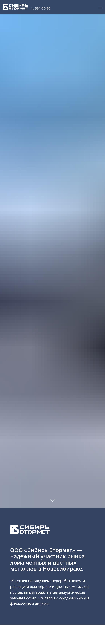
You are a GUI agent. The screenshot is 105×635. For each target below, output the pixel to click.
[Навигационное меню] (100, 7)
